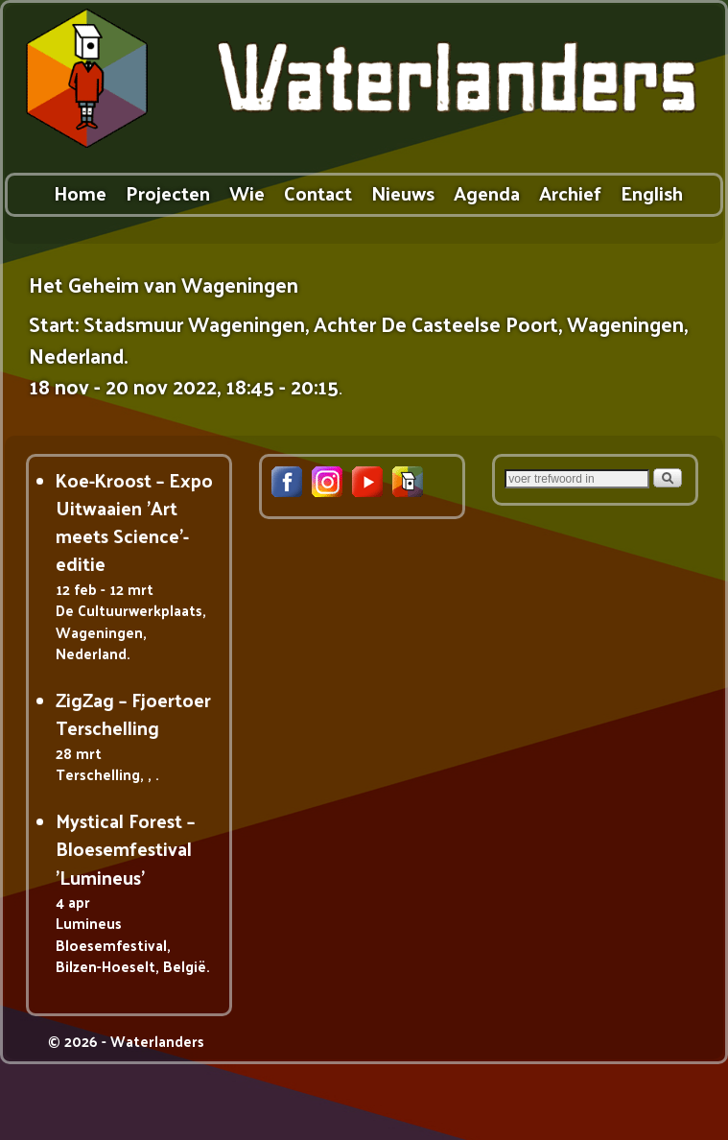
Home (80, 192)
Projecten (168, 192)
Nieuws (402, 192)
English (652, 192)
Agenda (487, 192)
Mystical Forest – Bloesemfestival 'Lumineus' (125, 848)
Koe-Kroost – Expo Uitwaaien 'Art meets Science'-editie (134, 522)
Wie (247, 192)
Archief (570, 192)
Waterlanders (157, 1041)
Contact (318, 192)
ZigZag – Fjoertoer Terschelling (133, 713)
